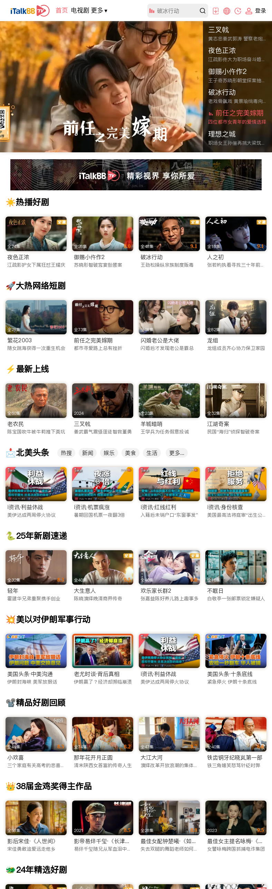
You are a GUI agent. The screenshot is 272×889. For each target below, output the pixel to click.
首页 (62, 10)
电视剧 (80, 10)
